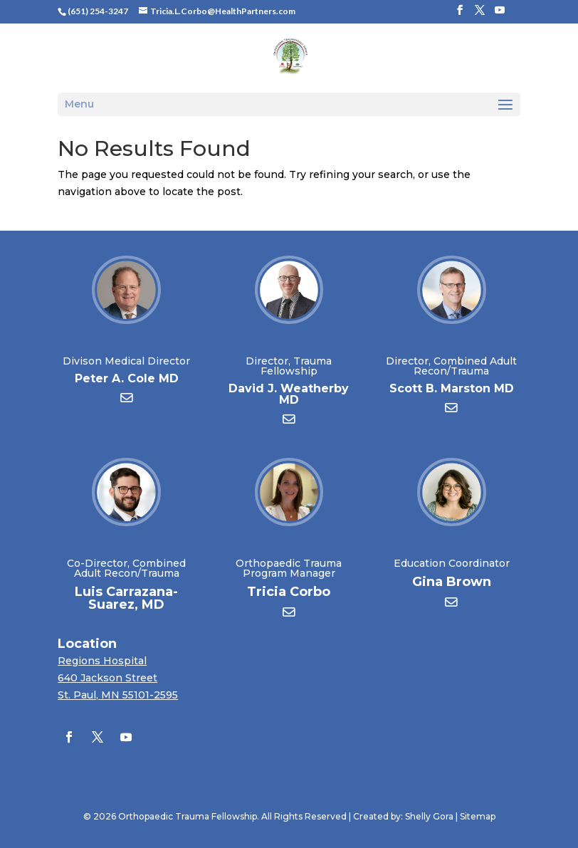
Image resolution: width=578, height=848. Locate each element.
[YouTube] (500, 14)
